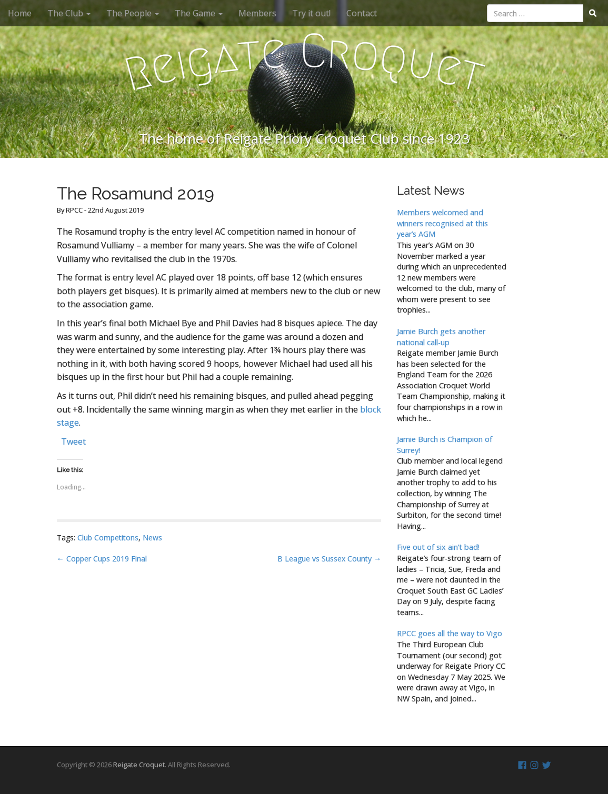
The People (132, 13)
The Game (199, 13)
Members (257, 13)
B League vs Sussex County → (329, 559)
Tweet (73, 440)
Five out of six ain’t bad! (438, 547)
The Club (69, 13)
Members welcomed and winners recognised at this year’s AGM (442, 223)
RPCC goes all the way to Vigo (449, 633)
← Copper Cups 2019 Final (102, 559)
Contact (361, 13)
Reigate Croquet (139, 764)
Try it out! (311, 13)
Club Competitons (107, 537)
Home (20, 13)
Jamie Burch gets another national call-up (441, 336)
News (152, 537)
